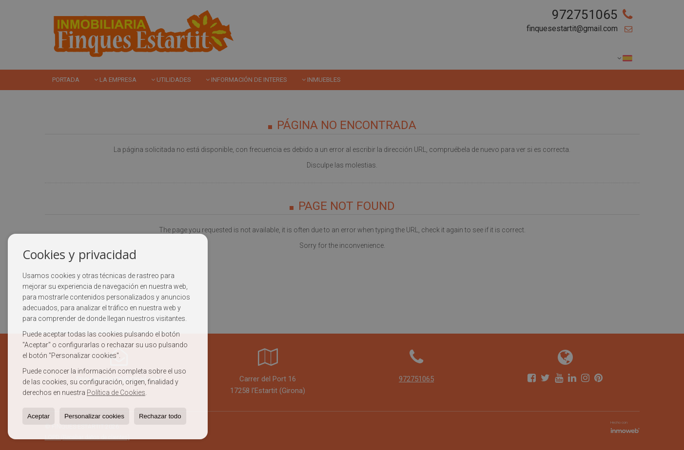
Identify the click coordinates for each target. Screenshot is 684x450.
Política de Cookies (116, 392)
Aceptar (38, 416)
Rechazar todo (160, 416)
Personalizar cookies (94, 416)
